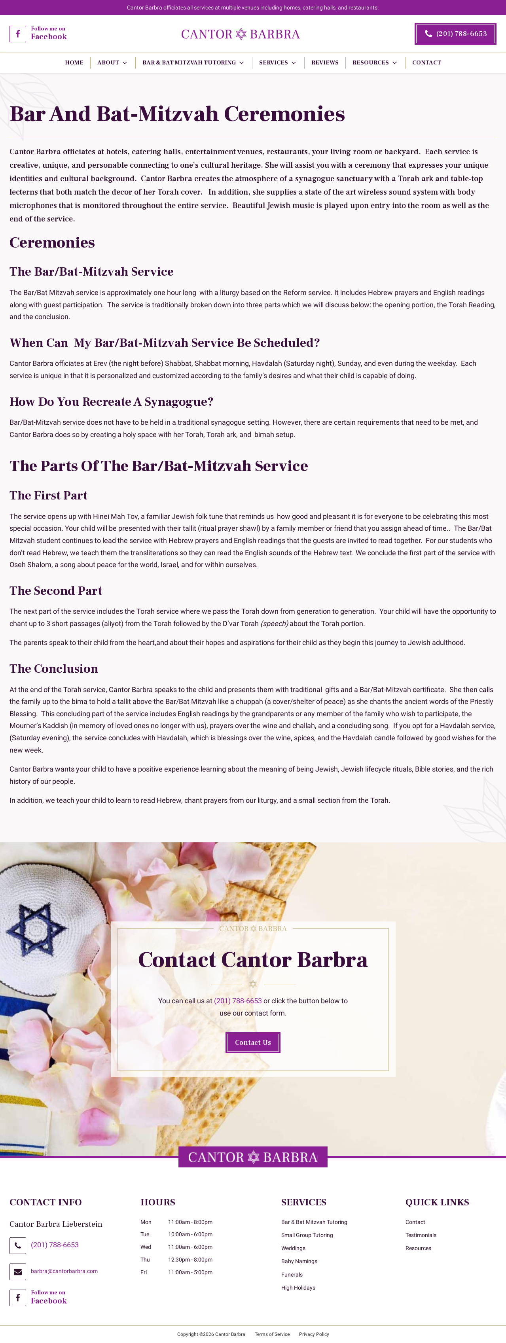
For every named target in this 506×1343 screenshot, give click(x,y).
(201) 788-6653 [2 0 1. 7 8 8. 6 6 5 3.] (55, 1245)
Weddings (293, 1248)
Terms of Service (272, 1334)
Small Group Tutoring (307, 1235)
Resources (418, 1248)
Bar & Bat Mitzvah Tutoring (314, 1222)
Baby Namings (299, 1261)
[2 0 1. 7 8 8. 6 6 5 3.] (456, 34)
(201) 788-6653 (238, 1001)
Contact (415, 1222)
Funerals (292, 1274)
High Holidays (298, 1287)
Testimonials (421, 1235)
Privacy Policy (314, 1334)
